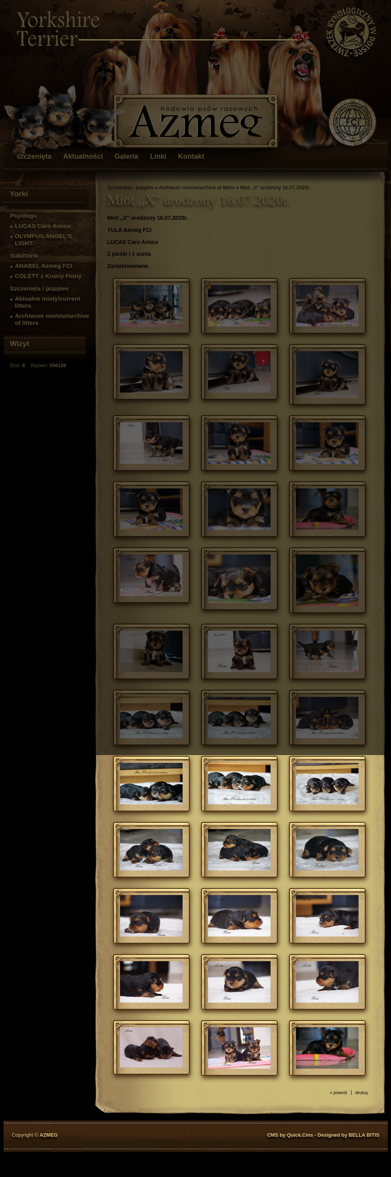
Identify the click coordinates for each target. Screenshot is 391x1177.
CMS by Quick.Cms (290, 1135)
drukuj (361, 1092)
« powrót (338, 1092)
